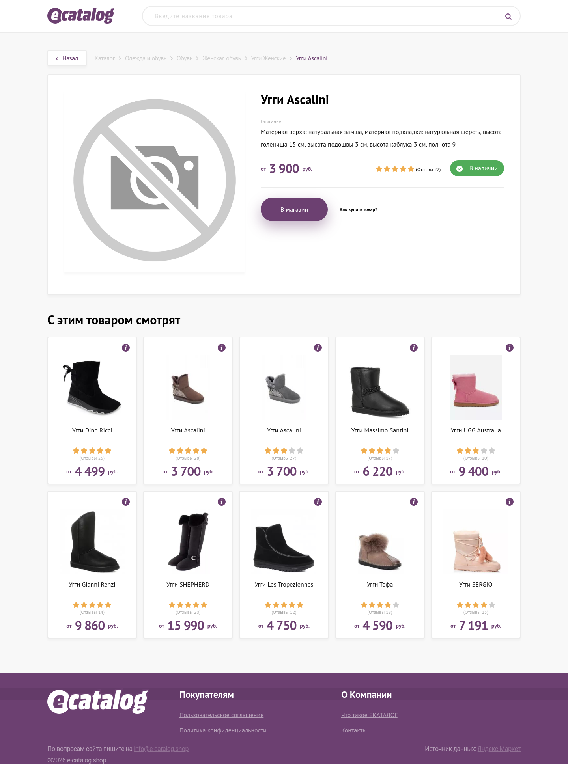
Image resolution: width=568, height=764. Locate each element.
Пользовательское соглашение (221, 715)
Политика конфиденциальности (223, 730)
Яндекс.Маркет (499, 749)
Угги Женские (268, 58)
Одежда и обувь (145, 58)
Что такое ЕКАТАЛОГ (369, 715)
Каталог (105, 58)
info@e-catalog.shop (161, 749)
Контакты (354, 730)
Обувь (184, 58)
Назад (67, 58)
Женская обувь (221, 58)
